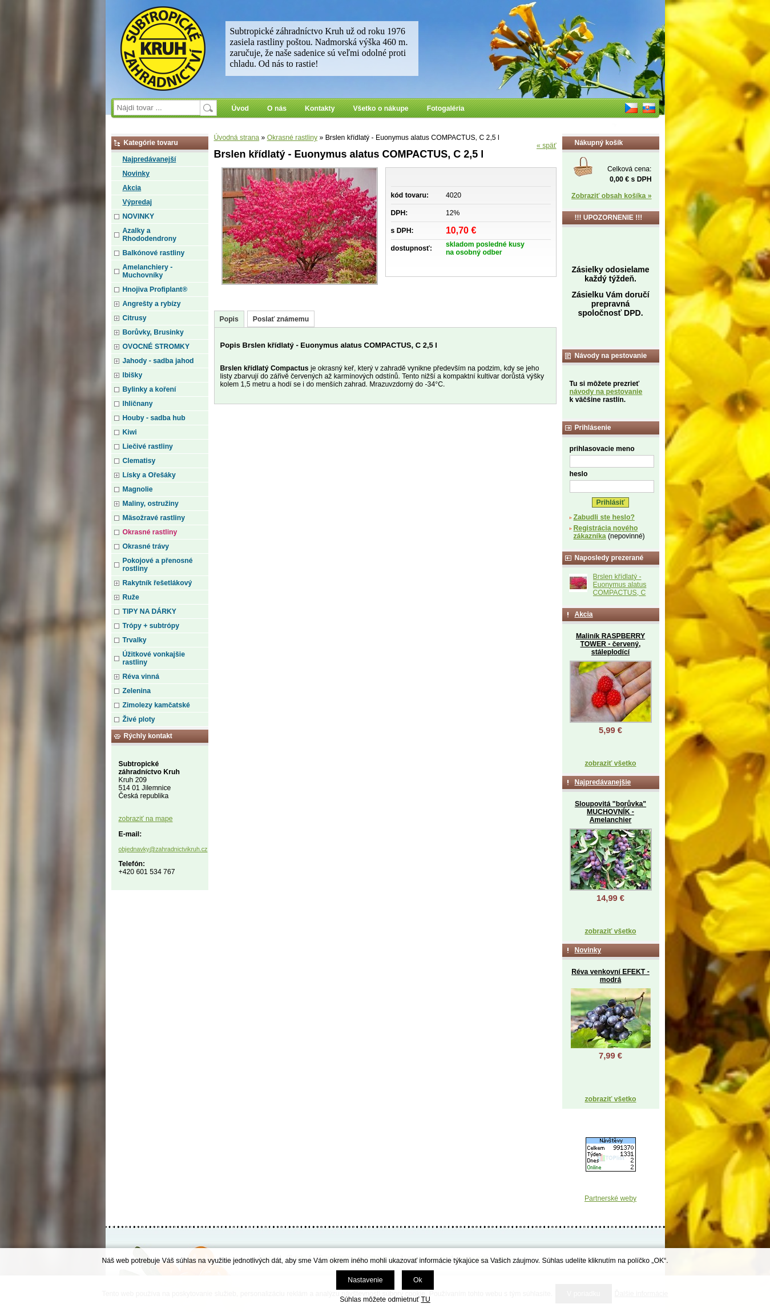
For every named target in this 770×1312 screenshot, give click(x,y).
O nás (277, 108)
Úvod (240, 108)
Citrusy (135, 318)
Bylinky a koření (149, 389)
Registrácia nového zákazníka (606, 532)
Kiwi (130, 432)
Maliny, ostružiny (151, 504)
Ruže (131, 597)
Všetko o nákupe (380, 108)
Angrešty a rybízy (152, 304)
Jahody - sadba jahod (158, 361)
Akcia (132, 188)
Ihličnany (138, 404)
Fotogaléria (446, 108)
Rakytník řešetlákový (157, 583)
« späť (547, 146)
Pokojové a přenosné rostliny (158, 565)
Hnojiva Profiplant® (155, 289)
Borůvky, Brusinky (153, 332)
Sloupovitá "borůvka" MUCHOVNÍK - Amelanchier (610, 812)
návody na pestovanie (606, 392)
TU (425, 1299)
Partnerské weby (610, 1198)
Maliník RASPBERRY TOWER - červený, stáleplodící (610, 644)
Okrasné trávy (146, 546)
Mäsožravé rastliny (154, 518)
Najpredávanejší (149, 159)
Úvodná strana (237, 138)
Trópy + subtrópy (151, 626)
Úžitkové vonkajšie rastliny (154, 658)
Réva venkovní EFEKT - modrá (610, 976)
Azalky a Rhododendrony (149, 235)
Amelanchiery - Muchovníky (148, 271)
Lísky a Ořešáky (149, 475)
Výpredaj (137, 202)
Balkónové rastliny (154, 253)
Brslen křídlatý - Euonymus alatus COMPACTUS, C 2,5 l (620, 589)
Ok (417, 1280)
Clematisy (139, 461)
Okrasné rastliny (292, 138)
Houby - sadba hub (154, 418)
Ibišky (133, 375)
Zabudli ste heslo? (604, 517)
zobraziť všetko (610, 763)
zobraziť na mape (146, 819)
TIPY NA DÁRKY (150, 611)
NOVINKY (139, 216)
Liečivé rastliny (148, 446)
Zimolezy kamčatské (156, 705)
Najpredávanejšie (603, 782)
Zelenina (137, 691)
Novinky (136, 174)
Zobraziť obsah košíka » (611, 196)
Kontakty (319, 108)
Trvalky (135, 640)
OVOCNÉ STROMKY (156, 347)
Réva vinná (141, 677)
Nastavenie (365, 1280)
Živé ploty (139, 719)
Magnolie (138, 489)
